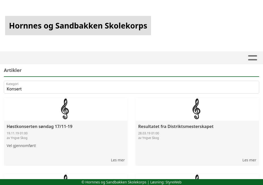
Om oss (188, 57)
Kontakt (219, 57)
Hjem (37, 57)
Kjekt (140, 57)
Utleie (163, 57)
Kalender (111, 57)
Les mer (118, 159)
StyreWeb (173, 182)
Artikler (59, 57)
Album (83, 57)
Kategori (12, 84)
